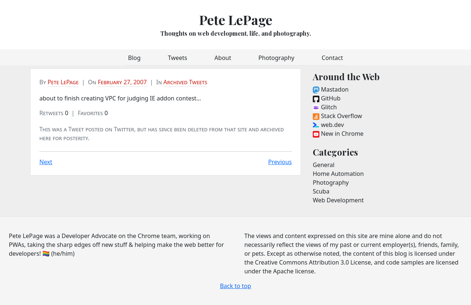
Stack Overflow (337, 116)
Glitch (325, 107)
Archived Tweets (185, 82)
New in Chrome (338, 134)
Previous (280, 162)
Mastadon (330, 89)
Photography (276, 58)
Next (45, 162)
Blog (134, 58)
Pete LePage (235, 19)
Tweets (177, 58)
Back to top (235, 286)
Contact (332, 58)
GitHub (326, 98)
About (223, 58)
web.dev (328, 125)
